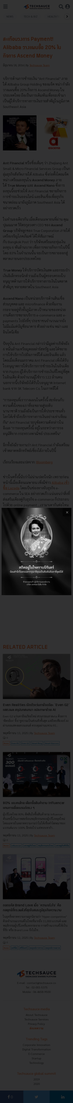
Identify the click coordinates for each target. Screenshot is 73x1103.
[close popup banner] (67, 512)
